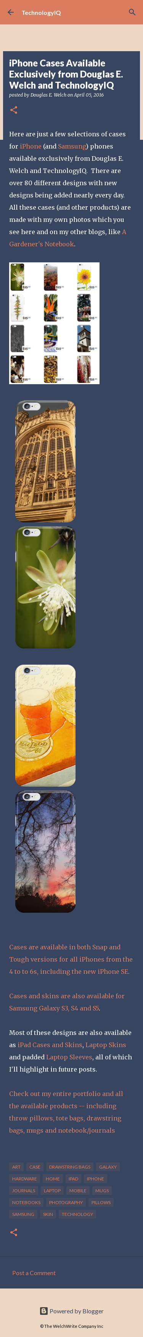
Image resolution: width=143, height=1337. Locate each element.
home (53, 1179)
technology (77, 1214)
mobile (78, 1190)
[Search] (132, 12)
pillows (101, 1202)
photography (66, 1202)
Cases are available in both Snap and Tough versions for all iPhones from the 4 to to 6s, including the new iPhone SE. (71, 959)
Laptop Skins (105, 1045)
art (16, 1167)
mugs (102, 1190)
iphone (95, 1179)
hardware (24, 1179)
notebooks (26, 1202)
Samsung (72, 146)
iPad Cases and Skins (50, 1045)
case (34, 1167)
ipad (73, 1179)
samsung (23, 1214)
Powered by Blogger (71, 1310)
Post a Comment (34, 1272)
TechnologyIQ (41, 12)
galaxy (108, 1167)
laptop (52, 1190)
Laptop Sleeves (69, 1057)
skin (48, 1214)
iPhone (31, 146)
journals (23, 1190)
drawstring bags (69, 1167)
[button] (13, 110)
